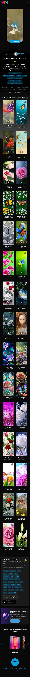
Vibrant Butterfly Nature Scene (21, 518)
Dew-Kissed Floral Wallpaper (8, 337)
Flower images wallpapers (15, 73)
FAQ (17, 670)
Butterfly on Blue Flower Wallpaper (21, 247)
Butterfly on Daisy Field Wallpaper (21, 217)
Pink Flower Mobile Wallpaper (21, 186)
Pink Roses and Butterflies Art (8, 277)
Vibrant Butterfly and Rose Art (21, 398)
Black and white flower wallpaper (15, 78)
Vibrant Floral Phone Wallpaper (8, 518)
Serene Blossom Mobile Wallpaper (21, 156)
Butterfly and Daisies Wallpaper (8, 217)
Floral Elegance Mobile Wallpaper (8, 458)
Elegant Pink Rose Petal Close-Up (8, 549)
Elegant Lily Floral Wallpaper (21, 549)
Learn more (15, 621)
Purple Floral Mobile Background (8, 428)
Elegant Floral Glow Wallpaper (21, 307)
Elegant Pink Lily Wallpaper (8, 186)
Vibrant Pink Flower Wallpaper (21, 488)
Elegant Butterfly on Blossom (8, 126)
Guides (21, 670)
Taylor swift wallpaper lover (15, 80)
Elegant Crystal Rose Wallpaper (21, 458)
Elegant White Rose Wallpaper (8, 247)
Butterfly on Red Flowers (8, 156)
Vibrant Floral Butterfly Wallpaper (8, 368)
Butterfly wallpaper (18, 6)
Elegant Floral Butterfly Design (8, 398)
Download (15, 42)
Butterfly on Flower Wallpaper (21, 126)
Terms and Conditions (20, 668)
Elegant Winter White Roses (21, 428)
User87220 (19, 54)
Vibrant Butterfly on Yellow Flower (22, 277)
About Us (11, 668)
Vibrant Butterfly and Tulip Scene (8, 488)
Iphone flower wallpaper (9, 75)
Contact (5, 668)
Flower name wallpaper (21, 75)
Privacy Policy (10, 670)
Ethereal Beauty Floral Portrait (21, 337)
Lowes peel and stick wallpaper (15, 83)
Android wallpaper (14, 566)
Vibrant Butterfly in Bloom (21, 368)
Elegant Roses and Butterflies (8, 307)
